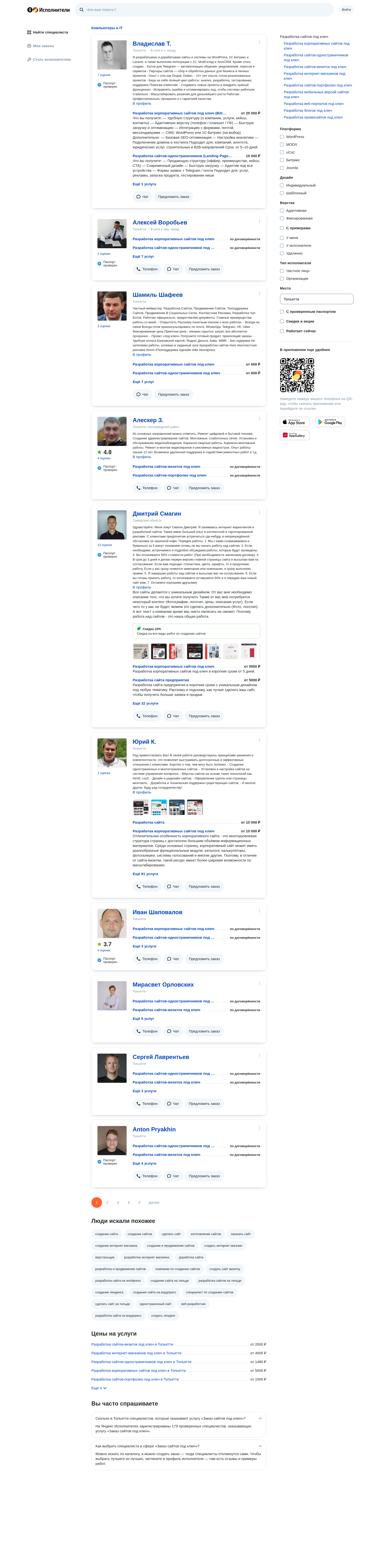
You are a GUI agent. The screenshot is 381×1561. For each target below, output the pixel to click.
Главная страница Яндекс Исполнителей (48, 9)
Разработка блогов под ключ (308, 110)
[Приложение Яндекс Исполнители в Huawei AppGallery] (295, 435)
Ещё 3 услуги (144, 946)
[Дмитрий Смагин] (112, 524)
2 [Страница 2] (107, 1202)
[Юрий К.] (112, 753)
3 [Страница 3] (118, 1202)
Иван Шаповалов (157, 912)
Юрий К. (144, 741)
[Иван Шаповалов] (112, 923)
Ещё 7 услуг (143, 256)
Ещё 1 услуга (144, 184)
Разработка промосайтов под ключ (313, 117)
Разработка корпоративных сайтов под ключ (173, 239)
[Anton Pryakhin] (112, 1140)
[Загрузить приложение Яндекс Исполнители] (317, 375)
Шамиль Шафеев (158, 294)
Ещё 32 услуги (145, 703)
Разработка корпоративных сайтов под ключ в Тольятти (138, 1370)
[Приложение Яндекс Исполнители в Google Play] (330, 422)
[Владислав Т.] (112, 54)
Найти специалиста (47, 32)
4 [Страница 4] (129, 1202)
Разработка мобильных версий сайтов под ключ (316, 94)
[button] (142, 196)
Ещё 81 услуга (145, 874)
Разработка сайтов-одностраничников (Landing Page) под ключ (182, 156)
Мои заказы (40, 46)
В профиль (142, 103)
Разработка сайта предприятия (161, 680)
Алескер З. (148, 420)
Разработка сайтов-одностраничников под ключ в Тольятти (141, 1362)
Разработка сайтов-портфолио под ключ (170, 475)
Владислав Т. (152, 43)
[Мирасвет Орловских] (112, 995)
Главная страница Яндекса (30, 9)
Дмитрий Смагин (157, 513)
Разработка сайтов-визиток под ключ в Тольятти (132, 1344)
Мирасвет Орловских (163, 984)
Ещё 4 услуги (144, 1163)
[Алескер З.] (112, 431)
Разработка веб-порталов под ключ (314, 104)
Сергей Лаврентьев (161, 1057)
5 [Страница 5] (139, 1202)
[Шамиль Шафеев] (112, 306)
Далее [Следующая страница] (154, 1202)
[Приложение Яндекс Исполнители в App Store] (295, 422)
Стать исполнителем (49, 59)
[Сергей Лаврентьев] (112, 1068)
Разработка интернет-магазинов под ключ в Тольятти (136, 1353)
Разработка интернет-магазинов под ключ (314, 75)
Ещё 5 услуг (143, 1018)
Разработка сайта (149, 822)
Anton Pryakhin (154, 1129)
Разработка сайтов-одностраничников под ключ (174, 248)
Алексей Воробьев (160, 222)
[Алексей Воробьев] (112, 233)
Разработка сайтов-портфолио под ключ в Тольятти (135, 1379)
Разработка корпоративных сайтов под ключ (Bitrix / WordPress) (180, 113)
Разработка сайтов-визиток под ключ (166, 466)
